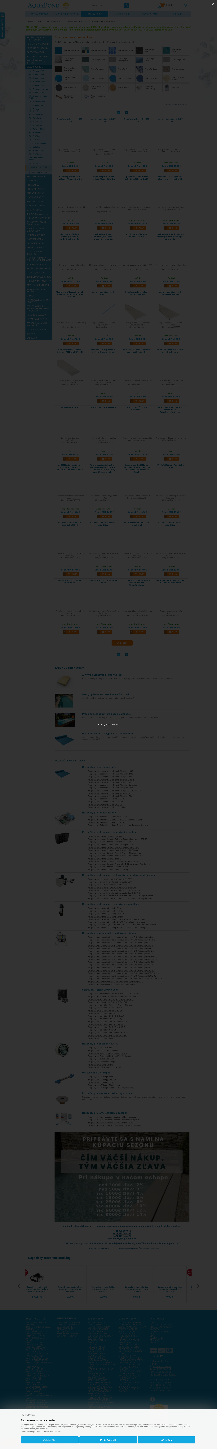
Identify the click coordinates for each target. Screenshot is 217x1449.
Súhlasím (166, 1439)
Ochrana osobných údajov (32, 1431)
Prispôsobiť (108, 1439)
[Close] (212, 4)
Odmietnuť (50, 1439)
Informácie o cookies (53, 1431)
